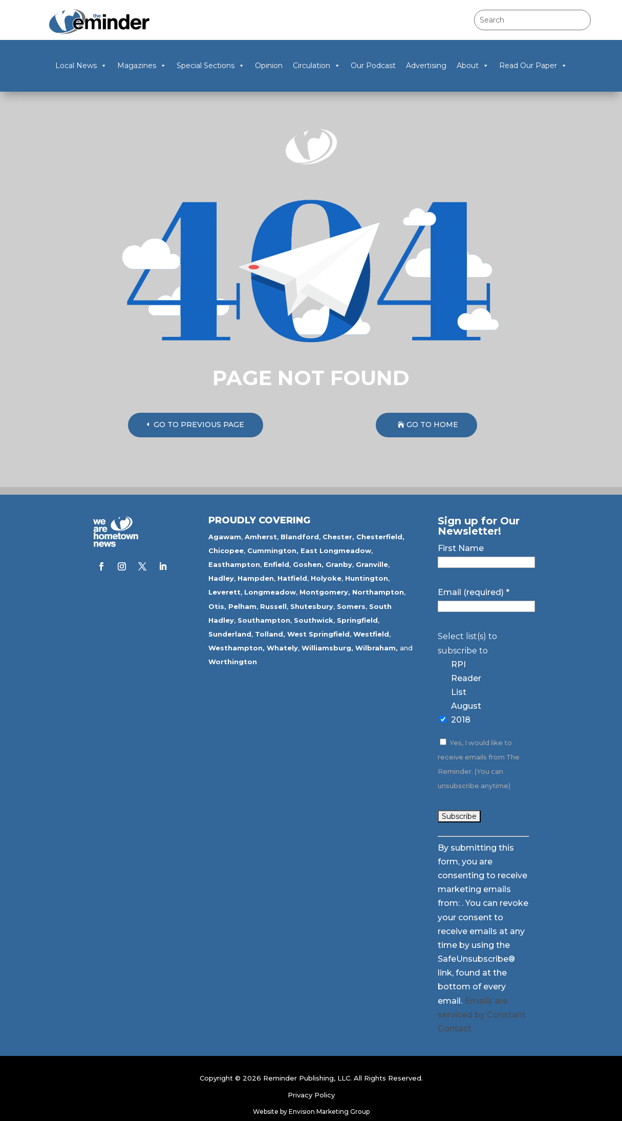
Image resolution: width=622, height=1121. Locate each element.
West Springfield (318, 634)
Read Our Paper (533, 66)
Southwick (313, 620)
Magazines (141, 66)
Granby (339, 564)
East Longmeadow (336, 550)
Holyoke (326, 578)
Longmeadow (270, 592)
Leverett (224, 592)
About (473, 66)
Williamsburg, (327, 648)
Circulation (316, 66)
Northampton (378, 592)
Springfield (357, 620)
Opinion (269, 65)
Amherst (261, 537)
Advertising (426, 65)
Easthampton (234, 564)
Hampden (256, 578)
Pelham (242, 606)
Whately (282, 648)
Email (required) (473, 592)
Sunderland (229, 634)
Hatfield (292, 578)
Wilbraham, (376, 648)
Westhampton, (236, 648)
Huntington (366, 578)
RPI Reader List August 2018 (466, 692)
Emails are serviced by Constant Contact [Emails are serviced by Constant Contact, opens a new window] (482, 1014)
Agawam (224, 537)
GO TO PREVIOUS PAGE (199, 424)
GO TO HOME (432, 424)
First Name (461, 548)
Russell (273, 606)
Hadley (221, 578)
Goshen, (308, 564)
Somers (351, 606)
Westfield (371, 634)
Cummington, (272, 550)
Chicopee (226, 550)
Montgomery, (324, 592)
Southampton (264, 620)
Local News (81, 66)
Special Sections (211, 66)
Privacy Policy (311, 1095)
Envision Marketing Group (329, 1111)
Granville (372, 564)
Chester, (338, 537)
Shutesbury (311, 606)
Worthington (232, 662)
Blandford (300, 537)
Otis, (217, 606)
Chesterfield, (380, 537)
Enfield (276, 564)
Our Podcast (373, 65)
